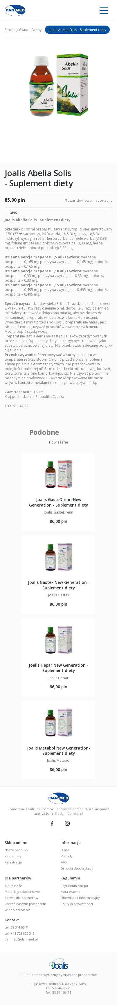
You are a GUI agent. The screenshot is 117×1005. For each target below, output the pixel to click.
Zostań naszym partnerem (25, 904)
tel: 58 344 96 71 (17, 927)
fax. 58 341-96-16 (58, 992)
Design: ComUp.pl (69, 813)
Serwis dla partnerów (21, 897)
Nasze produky (16, 850)
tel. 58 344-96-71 (58, 988)
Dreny (37, 29)
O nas (64, 850)
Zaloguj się (13, 856)
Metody (66, 856)
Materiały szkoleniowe (22, 891)
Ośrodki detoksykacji (76, 868)
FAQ (63, 862)
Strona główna (16, 29)
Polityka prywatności (76, 904)
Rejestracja (13, 862)
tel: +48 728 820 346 (19, 933)
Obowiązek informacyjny (80, 897)
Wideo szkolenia (17, 910)
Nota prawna (70, 891)
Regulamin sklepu (74, 886)
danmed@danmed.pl (21, 939)
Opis (11, 212)
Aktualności (14, 886)
